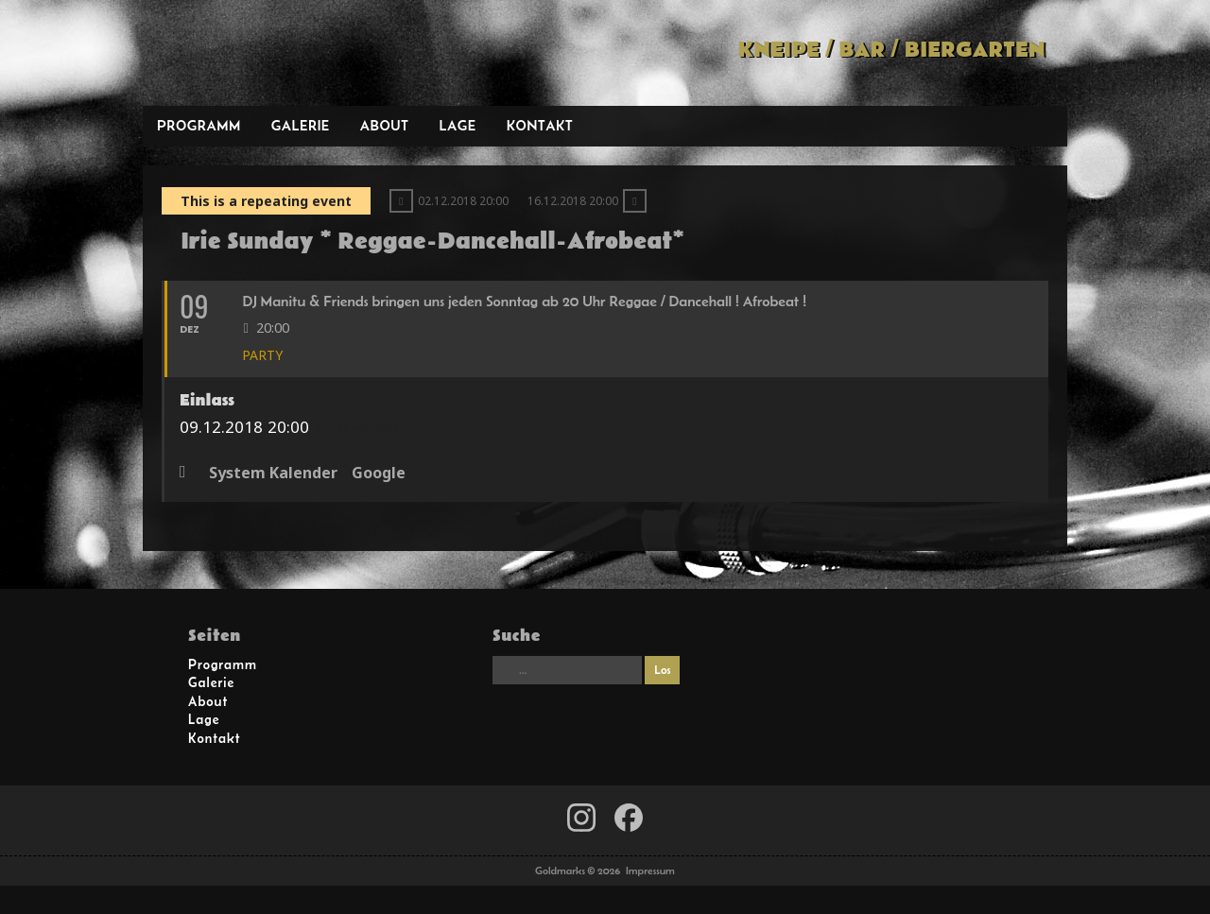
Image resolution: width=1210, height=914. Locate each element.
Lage (457, 125)
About (384, 125)
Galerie (300, 125)
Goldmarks (278, 53)
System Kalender (273, 473)
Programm (199, 125)
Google (379, 473)
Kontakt (540, 125)
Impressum (650, 870)
